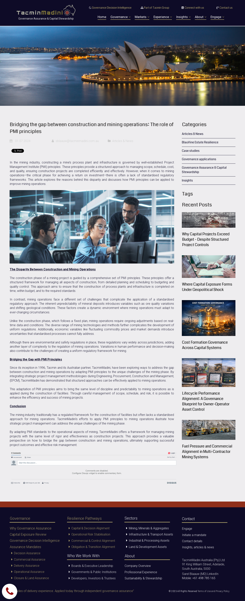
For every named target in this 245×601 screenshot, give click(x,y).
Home (102, 17)
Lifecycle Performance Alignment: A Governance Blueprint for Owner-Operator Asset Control (206, 401)
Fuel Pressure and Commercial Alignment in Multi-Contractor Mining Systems (207, 451)
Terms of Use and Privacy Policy (213, 591)
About (200, 17)
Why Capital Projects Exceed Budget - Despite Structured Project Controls (206, 239)
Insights (183, 17)
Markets (142, 17)
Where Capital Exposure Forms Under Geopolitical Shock (207, 287)
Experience (163, 17)
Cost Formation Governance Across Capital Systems (205, 345)
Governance (120, 17)
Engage (217, 17)
